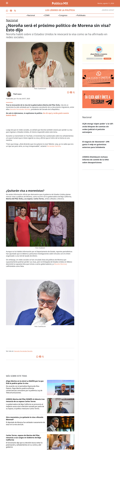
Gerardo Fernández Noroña (20, 109)
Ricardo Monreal (60, 264)
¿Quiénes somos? (108, 10)
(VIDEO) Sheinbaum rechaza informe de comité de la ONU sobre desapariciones (95, 160)
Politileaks (81, 15)
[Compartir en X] (74, 92)
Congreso (63, 15)
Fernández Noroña (54, 146)
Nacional (31, 15)
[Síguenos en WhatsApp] (7, 10)
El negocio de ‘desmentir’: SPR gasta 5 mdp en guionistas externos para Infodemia (95, 144)
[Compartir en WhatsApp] (68, 92)
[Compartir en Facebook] (71, 92)
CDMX (47, 15)
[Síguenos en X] (15, 10)
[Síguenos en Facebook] (11, 10)
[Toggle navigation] (7, 3)
